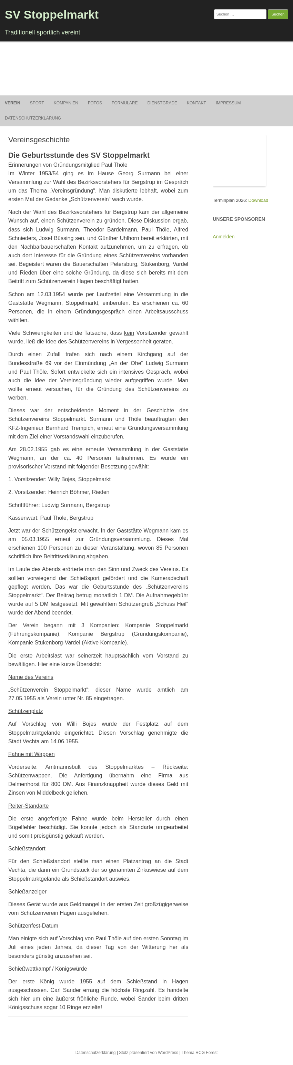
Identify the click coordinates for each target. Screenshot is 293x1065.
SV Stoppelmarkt (52, 14)
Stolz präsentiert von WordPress (148, 1052)
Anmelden (223, 236)
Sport (37, 103)
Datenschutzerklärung (33, 118)
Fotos (95, 103)
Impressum (228, 103)
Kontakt (196, 103)
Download (259, 200)
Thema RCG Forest (200, 1052)
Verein (12, 103)
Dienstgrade (162, 103)
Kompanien (66, 103)
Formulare (125, 103)
